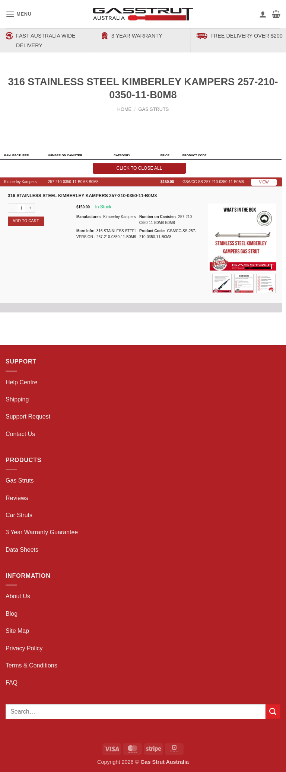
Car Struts (19, 515)
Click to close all (139, 168)
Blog (12, 614)
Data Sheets (22, 550)
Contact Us (20, 434)
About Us (18, 596)
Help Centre (21, 382)
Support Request (28, 416)
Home (124, 109)
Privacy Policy (24, 648)
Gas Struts (153, 109)
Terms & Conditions (31, 665)
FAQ (12, 682)
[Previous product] (150, 121)
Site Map (17, 631)
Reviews (17, 498)
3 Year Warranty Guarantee (42, 532)
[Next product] (136, 121)
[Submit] (273, 711)
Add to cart (26, 221)
